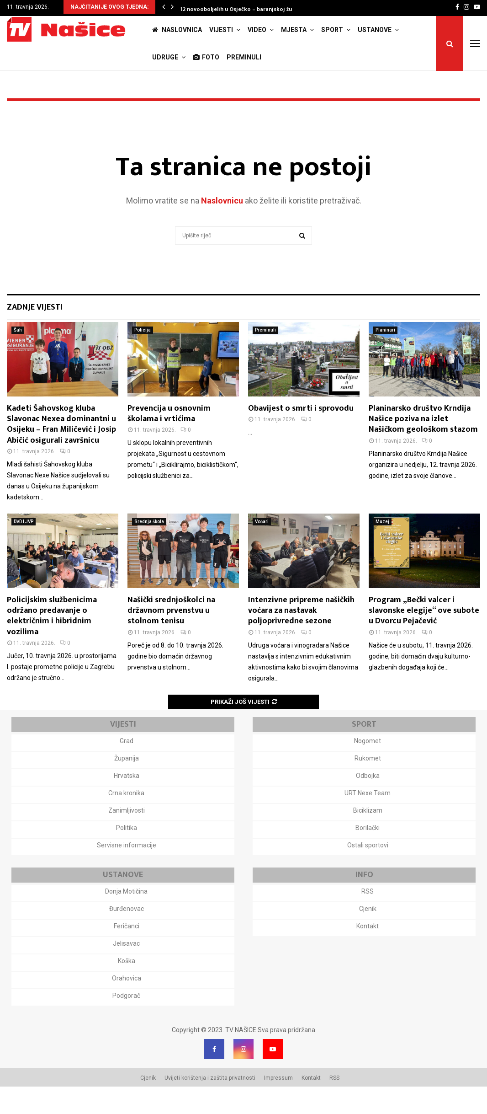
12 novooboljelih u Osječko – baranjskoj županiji (243, 9)
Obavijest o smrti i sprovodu (301, 436)
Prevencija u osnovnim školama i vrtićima (169, 441)
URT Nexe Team (367, 820)
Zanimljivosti (126, 837)
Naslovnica (177, 29)
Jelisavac (126, 971)
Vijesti (221, 29)
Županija (126, 785)
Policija (142, 357)
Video (257, 29)
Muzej (382, 549)
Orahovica (126, 1005)
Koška (126, 988)
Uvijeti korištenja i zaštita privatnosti (209, 1105)
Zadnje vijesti (35, 335)
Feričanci (126, 953)
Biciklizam (367, 837)
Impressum (278, 1105)
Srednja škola (149, 549)
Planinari (385, 357)
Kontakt (367, 953)
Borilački (367, 855)
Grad (126, 768)
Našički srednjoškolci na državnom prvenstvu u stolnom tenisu (171, 638)
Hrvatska (126, 803)
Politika (126, 855)
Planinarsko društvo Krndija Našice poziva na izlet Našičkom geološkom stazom (423, 446)
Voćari (262, 549)
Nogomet (367, 768)
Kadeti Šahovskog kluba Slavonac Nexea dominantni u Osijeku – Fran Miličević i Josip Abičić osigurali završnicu (61, 452)
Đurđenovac (126, 936)
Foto (206, 57)
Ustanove (375, 29)
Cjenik (367, 936)
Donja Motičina (126, 918)
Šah (18, 357)
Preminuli (244, 57)
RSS (367, 918)
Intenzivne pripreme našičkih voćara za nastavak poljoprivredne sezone (301, 638)
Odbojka (368, 803)
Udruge (165, 57)
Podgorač (126, 1023)
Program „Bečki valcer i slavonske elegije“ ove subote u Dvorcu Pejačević (424, 638)
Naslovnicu (222, 228)
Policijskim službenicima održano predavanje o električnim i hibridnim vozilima (52, 643)
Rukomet (368, 785)
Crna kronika (126, 820)
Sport (332, 29)
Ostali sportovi (367, 872)
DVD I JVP (23, 549)
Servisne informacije (126, 872)
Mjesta (294, 29)
